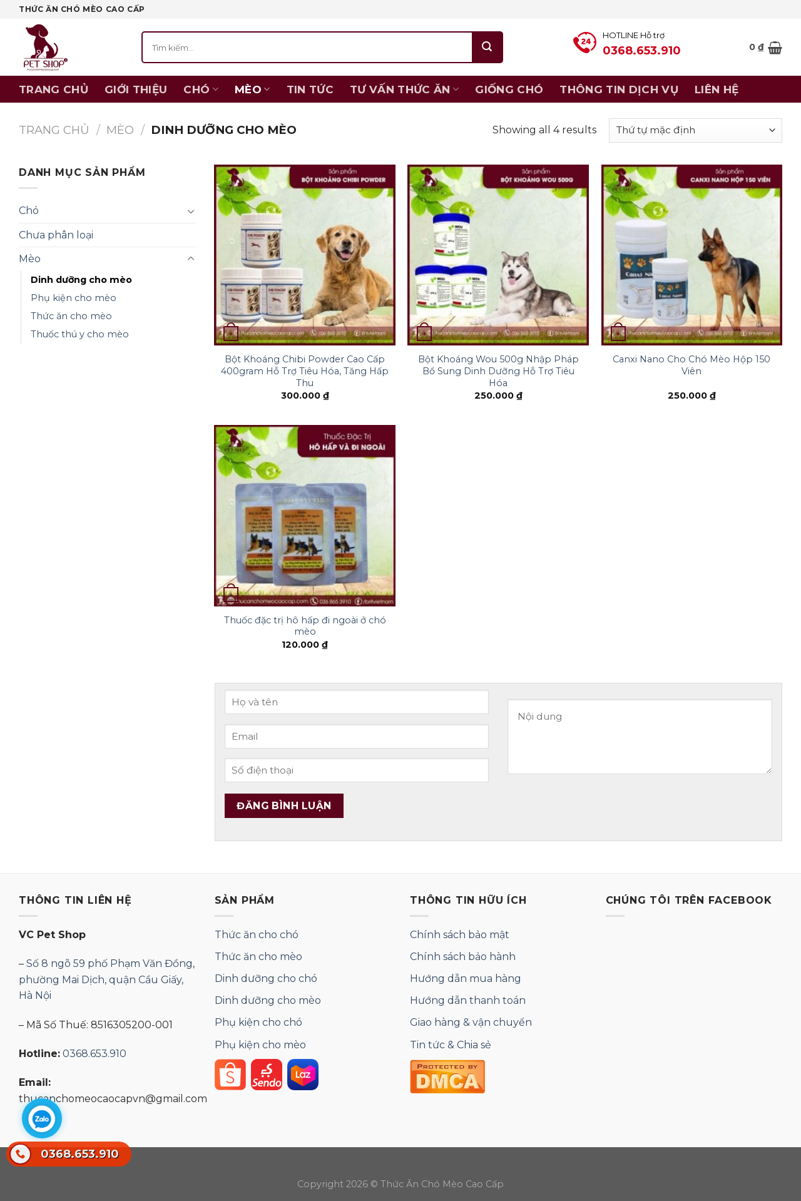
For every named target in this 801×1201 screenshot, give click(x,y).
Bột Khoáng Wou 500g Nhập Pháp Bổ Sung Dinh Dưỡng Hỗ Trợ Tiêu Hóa (498, 371)
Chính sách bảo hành (463, 957)
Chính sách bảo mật (459, 935)
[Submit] (487, 47)
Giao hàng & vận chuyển (471, 1022)
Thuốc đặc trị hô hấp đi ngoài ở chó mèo (305, 626)
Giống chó (509, 89)
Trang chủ (53, 89)
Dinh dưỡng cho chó (266, 978)
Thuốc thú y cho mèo (80, 334)
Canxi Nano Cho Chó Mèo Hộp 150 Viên (691, 365)
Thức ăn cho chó (256, 935)
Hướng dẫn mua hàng (465, 978)
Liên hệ (716, 89)
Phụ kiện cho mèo (73, 298)
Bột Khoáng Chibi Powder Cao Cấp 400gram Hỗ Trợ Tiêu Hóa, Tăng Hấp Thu (305, 371)
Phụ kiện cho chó (258, 1022)
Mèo (252, 89)
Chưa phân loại (56, 235)
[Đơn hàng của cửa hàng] (695, 130)
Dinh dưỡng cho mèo (81, 279)
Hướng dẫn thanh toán (468, 1000)
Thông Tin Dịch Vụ (618, 89)
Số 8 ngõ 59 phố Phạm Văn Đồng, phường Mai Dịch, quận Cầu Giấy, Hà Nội (107, 979)
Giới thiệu (136, 89)
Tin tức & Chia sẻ (450, 1045)
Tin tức (310, 89)
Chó (200, 89)
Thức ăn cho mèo (71, 316)
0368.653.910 (64, 1154)
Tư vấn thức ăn (404, 89)
